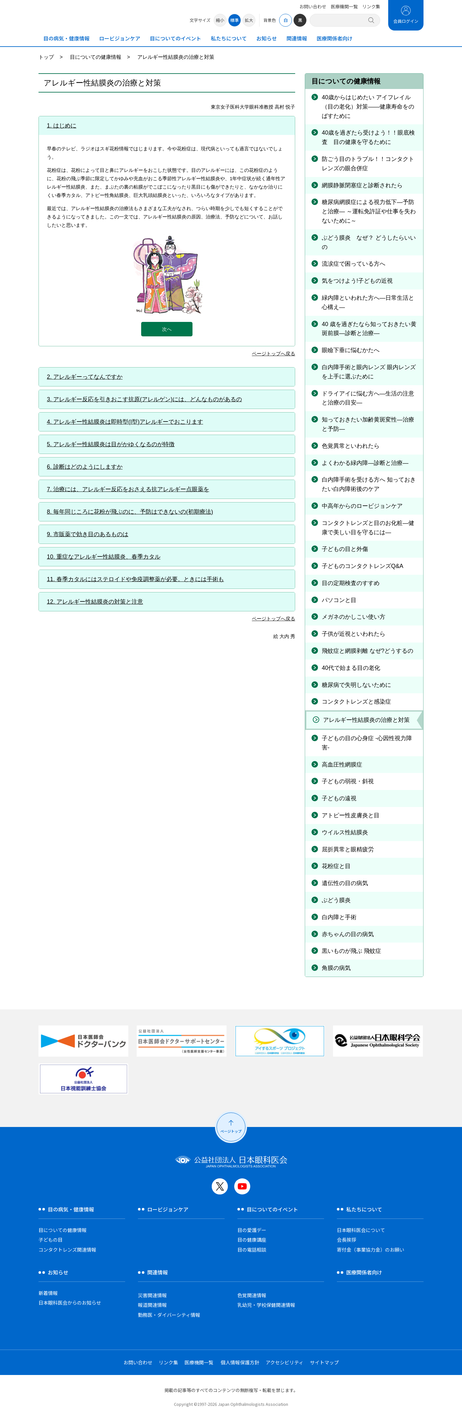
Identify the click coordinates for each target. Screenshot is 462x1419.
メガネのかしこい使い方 (353, 617)
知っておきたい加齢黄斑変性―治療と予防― (368, 424)
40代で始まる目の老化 (351, 668)
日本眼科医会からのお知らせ (69, 1302)
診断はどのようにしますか (88, 467)
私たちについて (229, 38)
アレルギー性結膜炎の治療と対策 (366, 720)
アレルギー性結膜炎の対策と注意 (99, 602)
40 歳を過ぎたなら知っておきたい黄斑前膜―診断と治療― (369, 329)
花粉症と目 (336, 866)
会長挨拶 (346, 1239)
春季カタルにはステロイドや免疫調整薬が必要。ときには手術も (140, 579)
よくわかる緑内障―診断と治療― (365, 463)
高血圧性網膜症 (342, 764)
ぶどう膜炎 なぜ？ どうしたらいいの (369, 242)
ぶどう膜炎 (336, 900)
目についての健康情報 (95, 57)
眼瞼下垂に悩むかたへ (351, 350)
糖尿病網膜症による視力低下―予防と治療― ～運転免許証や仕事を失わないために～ (369, 211)
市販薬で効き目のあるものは (90, 534)
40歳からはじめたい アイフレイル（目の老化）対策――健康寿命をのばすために (368, 106)
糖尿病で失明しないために (356, 685)
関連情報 (297, 38)
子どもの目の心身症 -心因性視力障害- (367, 743)
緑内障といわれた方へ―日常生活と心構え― (368, 302)
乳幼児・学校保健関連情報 (266, 1304)
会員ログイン (405, 21)
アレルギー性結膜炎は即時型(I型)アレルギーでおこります (128, 422)
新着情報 (48, 1293)
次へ (167, 329)
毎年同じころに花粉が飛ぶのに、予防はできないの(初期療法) (133, 512)
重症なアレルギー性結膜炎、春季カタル (108, 557)
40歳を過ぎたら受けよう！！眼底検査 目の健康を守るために (368, 137)
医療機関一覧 (344, 6)
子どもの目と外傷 (345, 549)
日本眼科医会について (361, 1230)
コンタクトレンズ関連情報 (67, 1249)
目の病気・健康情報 (66, 38)
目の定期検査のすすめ (351, 583)
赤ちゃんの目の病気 (348, 934)
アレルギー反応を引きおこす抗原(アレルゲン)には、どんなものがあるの (147, 399)
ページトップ (231, 1131)
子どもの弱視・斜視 (348, 781)
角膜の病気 (336, 968)
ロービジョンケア (119, 38)
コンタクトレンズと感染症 (356, 701)
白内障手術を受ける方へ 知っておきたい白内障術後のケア (369, 484)
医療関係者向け (335, 38)
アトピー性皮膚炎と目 (351, 815)
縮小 (220, 20)
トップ (46, 57)
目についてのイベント (175, 38)
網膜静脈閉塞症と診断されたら (362, 185)
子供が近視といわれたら (353, 634)
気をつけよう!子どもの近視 (357, 281)
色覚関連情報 (251, 1295)
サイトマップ (324, 1362)
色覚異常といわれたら (351, 446)
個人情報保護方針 (240, 1362)
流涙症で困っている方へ (353, 264)
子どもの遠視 (339, 798)
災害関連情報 (152, 1295)
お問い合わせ (312, 6)
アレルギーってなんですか (88, 377)
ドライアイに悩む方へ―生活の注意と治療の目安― (368, 398)
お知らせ (266, 38)
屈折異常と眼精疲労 (348, 849)
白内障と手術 (339, 917)
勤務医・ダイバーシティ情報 (169, 1314)
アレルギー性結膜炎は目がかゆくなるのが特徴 (114, 444)
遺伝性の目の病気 (345, 883)
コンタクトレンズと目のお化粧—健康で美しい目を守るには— (368, 528)
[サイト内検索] (341, 20)
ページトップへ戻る (273, 353)
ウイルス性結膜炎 (345, 832)
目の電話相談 (251, 1249)
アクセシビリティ (285, 1362)
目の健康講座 (251, 1239)
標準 (234, 20)
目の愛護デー (251, 1230)
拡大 (249, 20)
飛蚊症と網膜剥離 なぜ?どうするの (367, 651)
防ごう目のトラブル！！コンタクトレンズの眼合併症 (368, 164)
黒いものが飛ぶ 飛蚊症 (351, 951)
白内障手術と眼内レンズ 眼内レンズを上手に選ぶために (369, 372)
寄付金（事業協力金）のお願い (370, 1249)
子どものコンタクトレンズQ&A (362, 566)
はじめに (64, 125)
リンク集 (371, 6)
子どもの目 (50, 1239)
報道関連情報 (152, 1304)
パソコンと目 (339, 600)
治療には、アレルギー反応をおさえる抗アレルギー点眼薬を (131, 489)
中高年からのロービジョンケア (362, 506)
